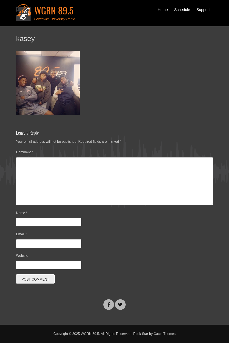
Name (21, 213)
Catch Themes (165, 334)
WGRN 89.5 (54, 10)
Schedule (182, 10)
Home (163, 10)
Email (21, 234)
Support (203, 10)
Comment (24, 152)
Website (22, 255)
